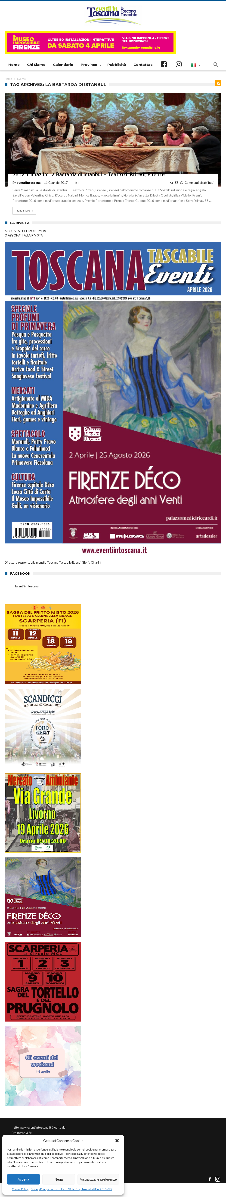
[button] (117, 1140)
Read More (25, 210)
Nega (59, 1179)
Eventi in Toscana (27, 586)
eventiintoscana (28, 182)
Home (8, 78)
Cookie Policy (20, 1189)
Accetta (23, 1179)
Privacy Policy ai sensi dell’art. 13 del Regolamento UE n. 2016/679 (71, 1189)
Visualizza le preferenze (98, 1179)
